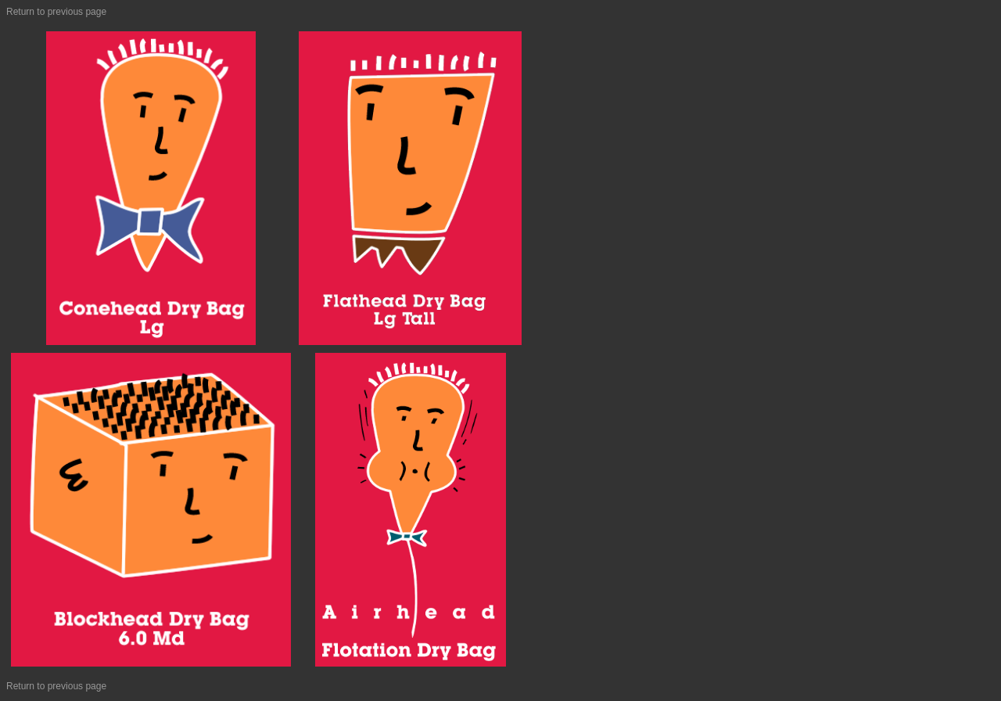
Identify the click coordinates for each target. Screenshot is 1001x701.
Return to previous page (56, 11)
